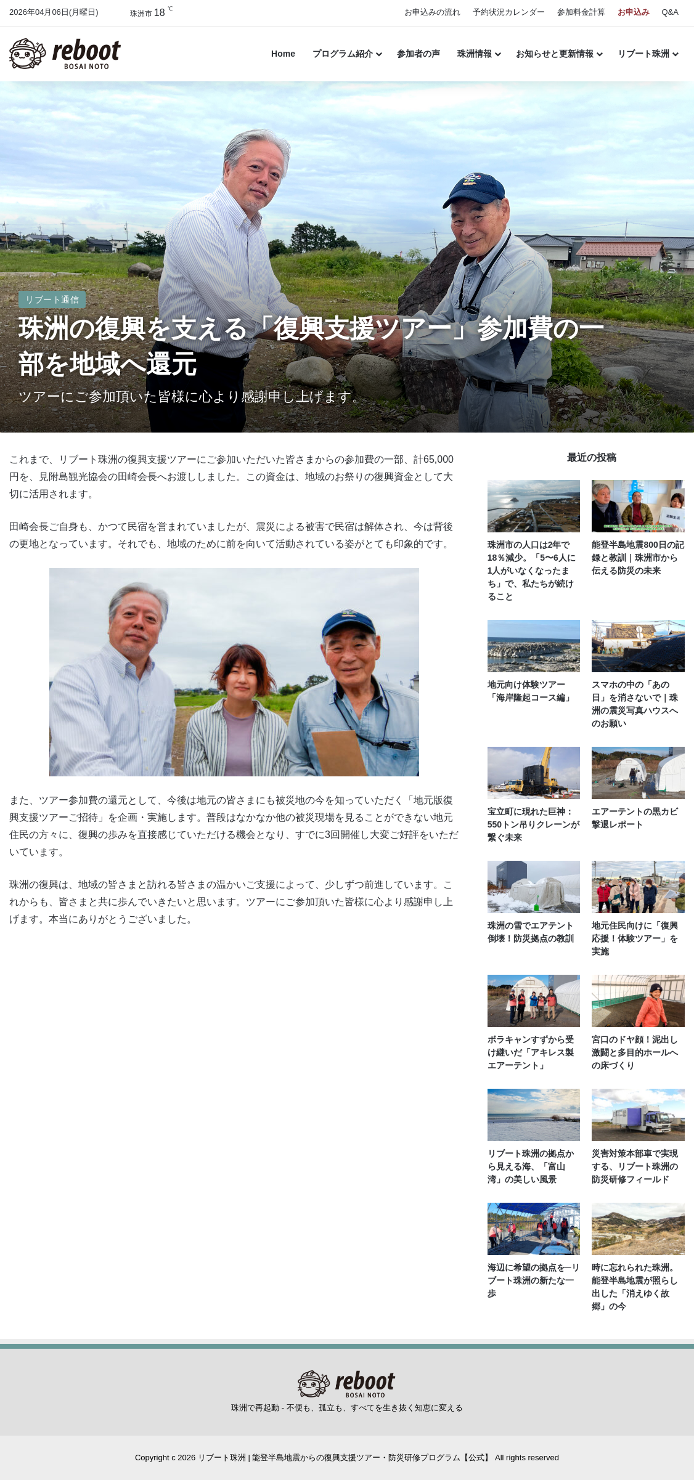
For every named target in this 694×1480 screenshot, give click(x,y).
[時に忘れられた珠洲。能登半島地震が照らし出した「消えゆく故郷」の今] (638, 1229)
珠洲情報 (474, 54)
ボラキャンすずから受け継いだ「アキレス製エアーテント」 (531, 1052)
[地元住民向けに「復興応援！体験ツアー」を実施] (638, 887)
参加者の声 (418, 54)
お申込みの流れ (432, 12)
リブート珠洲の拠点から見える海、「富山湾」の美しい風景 (531, 1166)
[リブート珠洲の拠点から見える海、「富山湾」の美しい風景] (534, 1115)
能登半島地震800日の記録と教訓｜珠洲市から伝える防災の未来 (638, 557)
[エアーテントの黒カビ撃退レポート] (638, 773)
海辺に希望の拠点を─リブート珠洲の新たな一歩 (534, 1280)
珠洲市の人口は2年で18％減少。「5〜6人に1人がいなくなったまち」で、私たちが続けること (532, 570)
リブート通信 (52, 299)
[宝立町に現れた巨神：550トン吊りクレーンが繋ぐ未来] (534, 773)
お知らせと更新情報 (555, 54)
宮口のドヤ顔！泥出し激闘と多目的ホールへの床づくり (635, 1052)
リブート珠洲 (643, 54)
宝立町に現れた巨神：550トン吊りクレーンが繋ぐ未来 (533, 824)
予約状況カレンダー (509, 12)
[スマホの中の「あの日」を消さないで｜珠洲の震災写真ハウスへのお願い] (638, 646)
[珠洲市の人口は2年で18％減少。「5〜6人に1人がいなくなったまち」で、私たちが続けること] (534, 506)
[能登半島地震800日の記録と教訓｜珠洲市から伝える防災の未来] (638, 506)
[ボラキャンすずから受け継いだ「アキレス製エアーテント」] (534, 1001)
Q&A (670, 12)
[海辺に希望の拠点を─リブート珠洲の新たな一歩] (534, 1229)
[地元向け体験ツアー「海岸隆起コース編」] (534, 646)
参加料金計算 (581, 12)
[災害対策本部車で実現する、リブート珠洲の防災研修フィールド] (638, 1115)
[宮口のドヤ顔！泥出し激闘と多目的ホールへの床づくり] (638, 1001)
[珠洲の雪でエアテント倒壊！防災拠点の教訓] (534, 887)
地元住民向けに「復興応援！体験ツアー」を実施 (635, 938)
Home (283, 54)
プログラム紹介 (342, 54)
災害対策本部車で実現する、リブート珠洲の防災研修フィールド (635, 1166)
